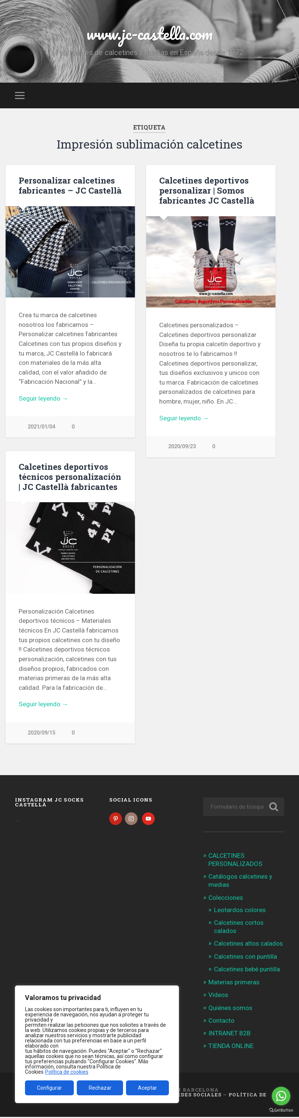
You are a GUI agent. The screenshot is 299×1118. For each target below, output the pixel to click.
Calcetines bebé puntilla (247, 970)
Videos (218, 996)
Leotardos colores (240, 911)
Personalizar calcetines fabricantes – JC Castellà (70, 185)
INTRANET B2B (229, 1034)
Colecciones (225, 898)
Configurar (49, 1088)
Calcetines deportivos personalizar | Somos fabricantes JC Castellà (206, 190)
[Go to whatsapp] (281, 1096)
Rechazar (100, 1088)
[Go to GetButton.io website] (281, 1110)
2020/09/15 (41, 733)
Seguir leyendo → (43, 398)
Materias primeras (233, 983)
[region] (97, 1044)
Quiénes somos (230, 1009)
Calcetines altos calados (248, 945)
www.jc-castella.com (149, 33)
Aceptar (147, 1088)
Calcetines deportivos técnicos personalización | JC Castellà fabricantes (70, 477)
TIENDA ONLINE (231, 1047)
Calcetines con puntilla (245, 957)
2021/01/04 (41, 427)
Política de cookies (66, 1072)
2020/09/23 (182, 446)
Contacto (221, 1021)
